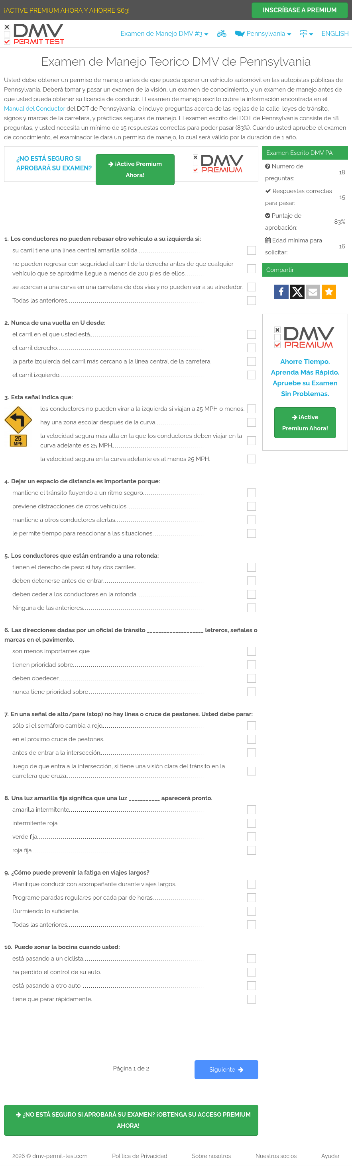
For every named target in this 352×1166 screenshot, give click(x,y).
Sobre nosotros (211, 1156)
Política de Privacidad (139, 1156)
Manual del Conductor (34, 108)
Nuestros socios (276, 1156)
